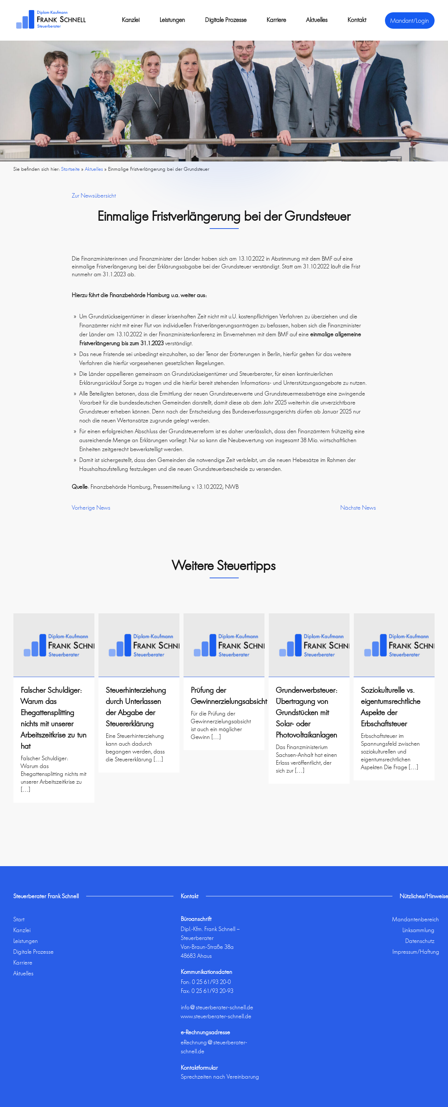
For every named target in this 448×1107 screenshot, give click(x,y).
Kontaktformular (199, 1067)
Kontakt (357, 19)
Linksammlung (418, 930)
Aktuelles (317, 19)
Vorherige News (91, 507)
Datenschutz (420, 940)
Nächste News (358, 507)
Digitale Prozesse (226, 19)
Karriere (276, 19)
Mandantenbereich (415, 919)
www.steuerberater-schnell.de (216, 1016)
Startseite (70, 169)
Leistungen (172, 19)
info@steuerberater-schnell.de (217, 1007)
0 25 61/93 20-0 (211, 981)
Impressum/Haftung (415, 951)
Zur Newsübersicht (94, 195)
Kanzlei (131, 19)
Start (19, 919)
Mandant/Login (410, 20)
